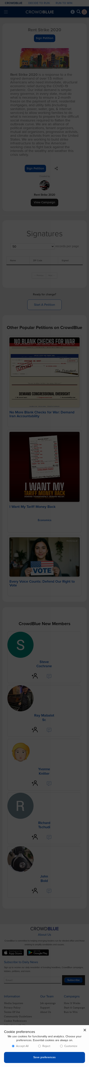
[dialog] (44, 1046)
